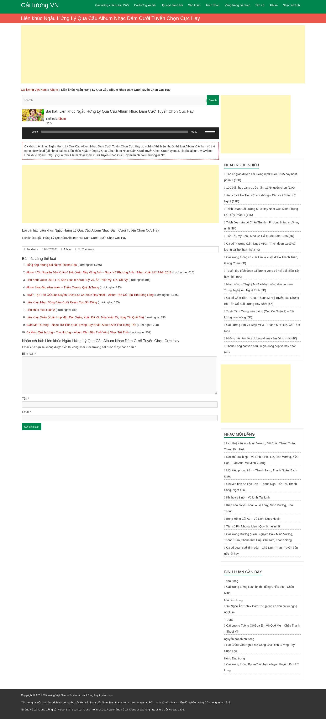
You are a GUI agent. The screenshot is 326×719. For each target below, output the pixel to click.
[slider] (114, 132)
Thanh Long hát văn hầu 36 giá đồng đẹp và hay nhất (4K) (259, 349)
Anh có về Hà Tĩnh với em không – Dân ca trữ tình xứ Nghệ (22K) (259, 198)
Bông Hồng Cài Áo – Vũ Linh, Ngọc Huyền (253, 518)
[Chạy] (27, 132)
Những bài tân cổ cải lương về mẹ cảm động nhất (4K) (261, 338)
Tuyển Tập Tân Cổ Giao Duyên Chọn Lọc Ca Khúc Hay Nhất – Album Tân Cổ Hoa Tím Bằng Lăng (90, 295)
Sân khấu (194, 5)
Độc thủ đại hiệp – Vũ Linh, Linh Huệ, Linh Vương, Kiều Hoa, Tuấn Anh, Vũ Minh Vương (261, 460)
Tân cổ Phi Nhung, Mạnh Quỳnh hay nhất (253, 526)
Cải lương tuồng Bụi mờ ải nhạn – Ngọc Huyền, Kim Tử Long (261, 667)
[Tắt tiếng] (202, 132)
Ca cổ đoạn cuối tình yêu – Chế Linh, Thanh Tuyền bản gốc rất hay (261, 550)
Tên (25, 398)
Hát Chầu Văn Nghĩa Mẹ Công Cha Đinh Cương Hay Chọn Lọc (259, 648)
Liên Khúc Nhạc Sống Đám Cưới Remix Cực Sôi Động (62, 302)
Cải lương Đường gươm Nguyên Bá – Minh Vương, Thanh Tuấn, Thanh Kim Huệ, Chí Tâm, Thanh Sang (258, 537)
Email (26, 412)
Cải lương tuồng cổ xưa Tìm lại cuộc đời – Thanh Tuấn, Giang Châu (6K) (261, 260)
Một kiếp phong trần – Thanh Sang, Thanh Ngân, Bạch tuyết (260, 473)
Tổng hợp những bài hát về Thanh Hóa (52, 265)
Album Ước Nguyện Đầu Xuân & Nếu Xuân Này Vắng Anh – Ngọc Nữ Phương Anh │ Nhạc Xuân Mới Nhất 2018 (99, 272)
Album (273, 5)
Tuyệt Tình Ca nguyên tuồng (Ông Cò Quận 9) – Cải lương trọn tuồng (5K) (259, 314)
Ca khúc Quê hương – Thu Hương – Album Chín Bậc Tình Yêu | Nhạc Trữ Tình (78, 332)
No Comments (86, 249)
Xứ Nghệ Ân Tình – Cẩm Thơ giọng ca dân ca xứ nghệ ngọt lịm (260, 609)
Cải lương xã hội (145, 5)
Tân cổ (259, 5)
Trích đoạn (213, 5)
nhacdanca (32, 249)
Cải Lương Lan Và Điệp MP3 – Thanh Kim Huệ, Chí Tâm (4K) (262, 328)
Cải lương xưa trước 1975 (112, 5)
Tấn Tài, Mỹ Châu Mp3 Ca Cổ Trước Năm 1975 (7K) (260, 236)
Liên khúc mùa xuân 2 (41, 310)
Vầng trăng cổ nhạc (237, 5)
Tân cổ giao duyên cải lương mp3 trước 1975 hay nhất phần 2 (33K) (260, 177)
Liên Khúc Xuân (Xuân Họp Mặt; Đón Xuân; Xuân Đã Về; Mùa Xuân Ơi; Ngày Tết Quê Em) (85, 317)
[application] (120, 135)
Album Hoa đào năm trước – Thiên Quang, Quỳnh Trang (63, 287)
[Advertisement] (163, 54)
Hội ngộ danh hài (172, 5)
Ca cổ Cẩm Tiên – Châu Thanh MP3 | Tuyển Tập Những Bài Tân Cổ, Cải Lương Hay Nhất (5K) (261, 300)
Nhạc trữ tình (291, 5)
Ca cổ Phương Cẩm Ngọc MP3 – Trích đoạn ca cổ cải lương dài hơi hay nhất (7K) (260, 246)
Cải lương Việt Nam (34, 89)
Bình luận (29, 353)
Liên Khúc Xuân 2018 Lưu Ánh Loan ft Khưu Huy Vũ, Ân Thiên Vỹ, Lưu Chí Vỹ (77, 280)
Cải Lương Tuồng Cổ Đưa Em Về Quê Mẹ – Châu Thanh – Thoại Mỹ (262, 628)
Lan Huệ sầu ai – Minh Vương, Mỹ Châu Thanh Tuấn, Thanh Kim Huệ (260, 446)
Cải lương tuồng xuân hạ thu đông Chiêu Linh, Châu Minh (259, 589)
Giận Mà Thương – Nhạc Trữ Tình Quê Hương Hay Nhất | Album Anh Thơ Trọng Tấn (81, 324)
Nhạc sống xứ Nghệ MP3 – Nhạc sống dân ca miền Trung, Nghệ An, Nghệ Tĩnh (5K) (258, 287)
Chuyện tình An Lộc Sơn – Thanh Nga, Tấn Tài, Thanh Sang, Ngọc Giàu (260, 487)
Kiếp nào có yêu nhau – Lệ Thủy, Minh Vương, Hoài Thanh (259, 508)
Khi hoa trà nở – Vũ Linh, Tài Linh (248, 497)
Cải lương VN (40, 5)
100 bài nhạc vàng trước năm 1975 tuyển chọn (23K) (260, 187)
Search (213, 100)
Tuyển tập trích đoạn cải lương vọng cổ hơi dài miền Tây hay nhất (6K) (261, 273)
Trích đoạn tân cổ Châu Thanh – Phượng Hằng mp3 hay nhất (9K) (261, 225)
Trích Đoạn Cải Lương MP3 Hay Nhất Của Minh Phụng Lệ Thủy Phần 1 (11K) (261, 212)
